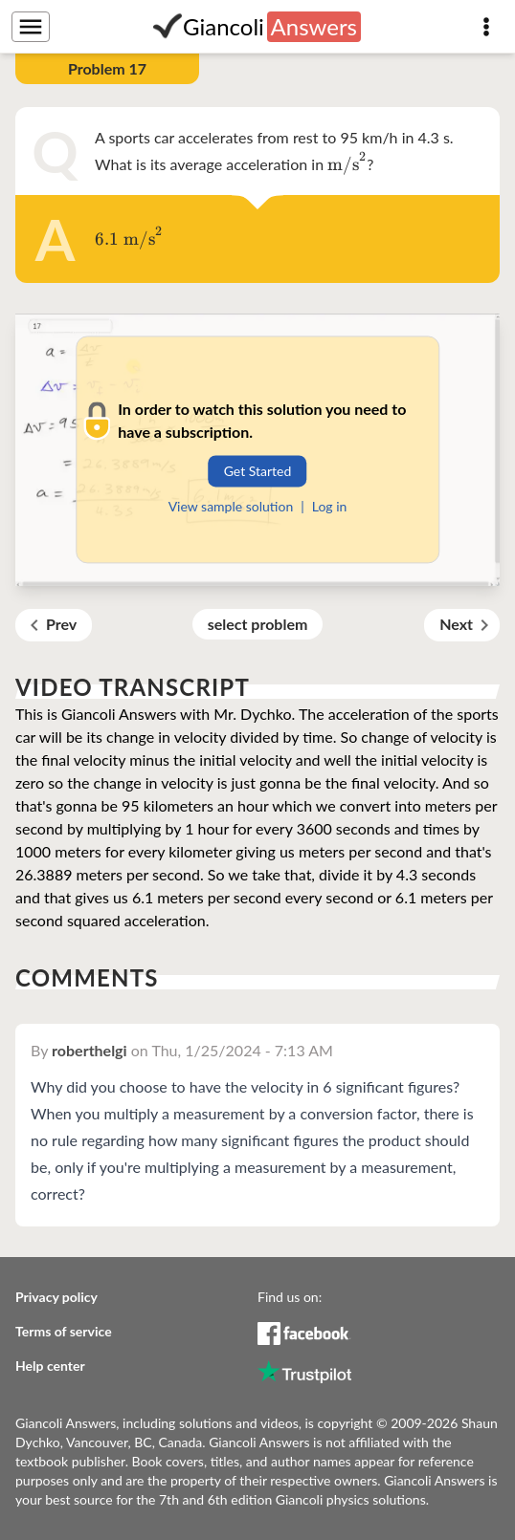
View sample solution (231, 506)
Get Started (258, 471)
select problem (258, 624)
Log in (329, 506)
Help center (50, 1365)
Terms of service (63, 1331)
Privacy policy (56, 1297)
